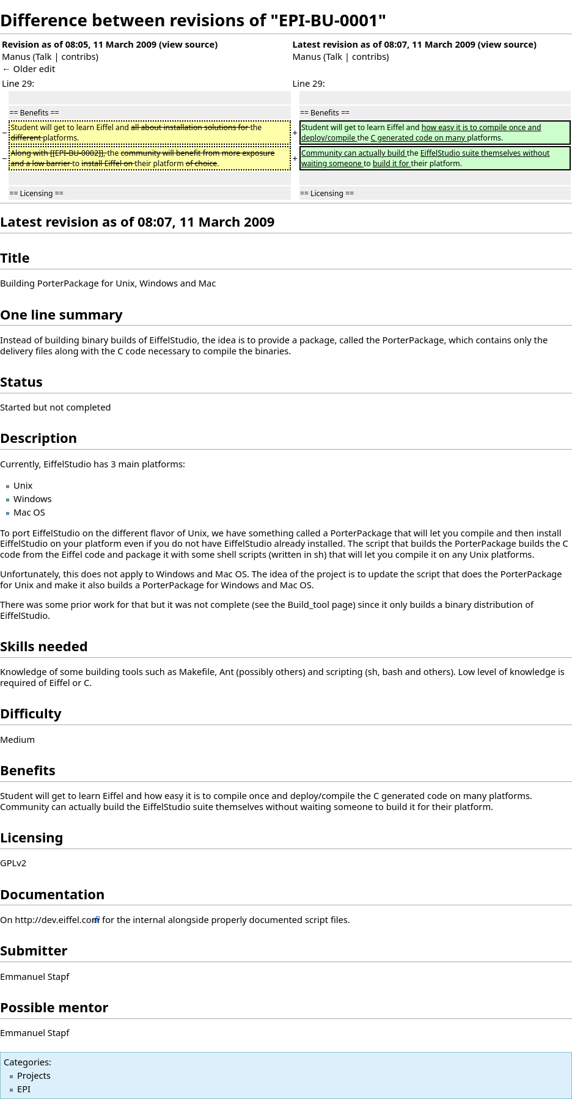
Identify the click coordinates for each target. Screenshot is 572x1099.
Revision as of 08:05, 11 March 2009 (79, 44)
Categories (26, 1062)
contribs (78, 56)
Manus (16, 56)
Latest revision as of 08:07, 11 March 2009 (384, 44)
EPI (24, 1089)
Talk (43, 56)
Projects (34, 1075)
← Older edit (28, 68)
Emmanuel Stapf (34, 976)
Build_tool (308, 604)
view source (188, 44)
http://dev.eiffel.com (57, 919)
